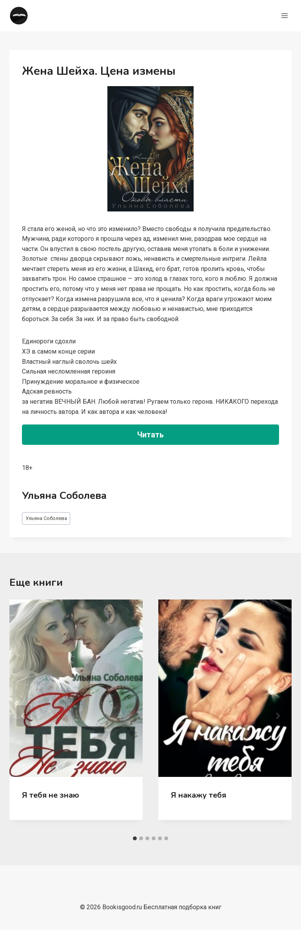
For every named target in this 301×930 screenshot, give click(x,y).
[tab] (135, 838)
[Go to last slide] (23, 715)
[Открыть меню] (284, 15)
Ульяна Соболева (46, 518)
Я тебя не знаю (50, 795)
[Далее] (277, 715)
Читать (150, 434)
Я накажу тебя (198, 795)
